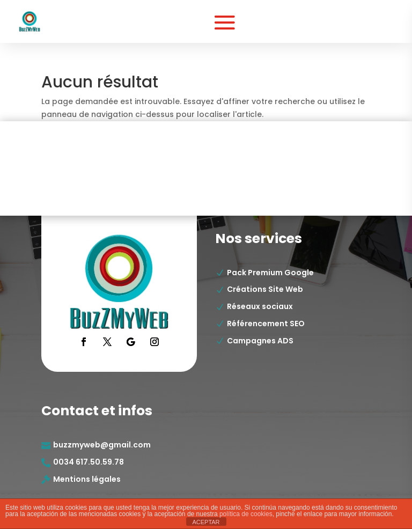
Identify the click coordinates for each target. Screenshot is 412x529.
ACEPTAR (205, 522)
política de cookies (246, 514)
